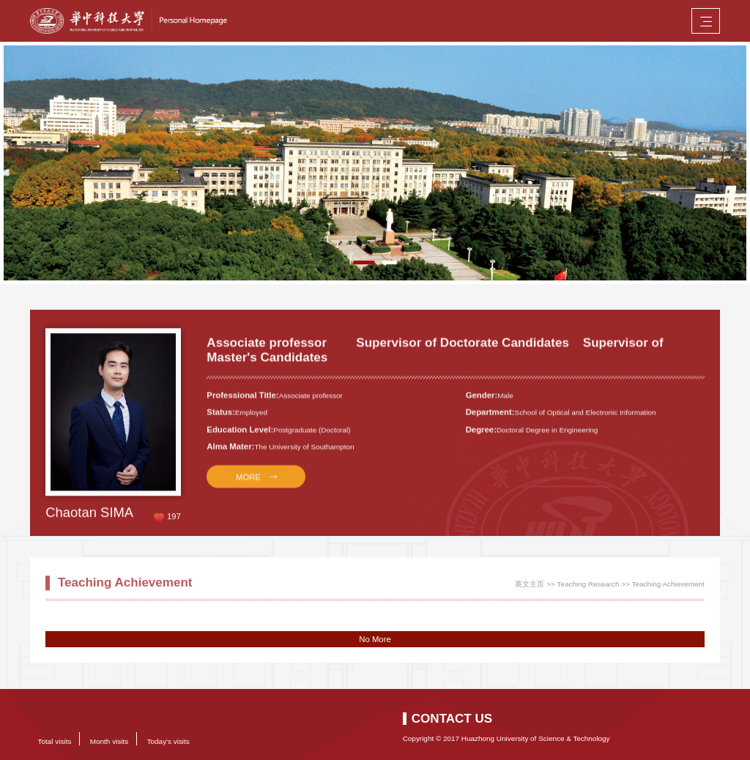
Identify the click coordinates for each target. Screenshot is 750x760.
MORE (248, 484)
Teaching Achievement (667, 587)
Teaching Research (588, 587)
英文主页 (529, 587)
